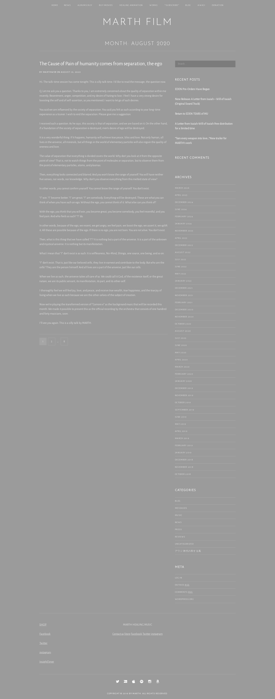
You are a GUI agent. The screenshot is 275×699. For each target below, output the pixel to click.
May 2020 (180, 352)
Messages (181, 508)
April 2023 (181, 238)
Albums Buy (85, 5)
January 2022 (183, 281)
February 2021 (184, 302)
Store (127, 633)
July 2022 (180, 259)
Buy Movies (106, 5)
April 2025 (181, 195)
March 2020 (182, 367)
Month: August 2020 (137, 43)
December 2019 (184, 388)
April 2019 (181, 431)
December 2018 (184, 460)
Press (178, 529)
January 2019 (183, 452)
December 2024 (184, 202)
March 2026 (182, 188)
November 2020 (184, 317)
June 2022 (181, 267)
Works (153, 5)
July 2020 (181, 338)
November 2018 (184, 467)
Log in (178, 578)
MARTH (137, 693)
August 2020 (183, 331)
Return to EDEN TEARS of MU (191, 113)
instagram (45, 652)
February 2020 (184, 374)
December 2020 (184, 309)
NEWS (67, 5)
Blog (188, 5)
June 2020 (181, 345)
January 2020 (183, 381)
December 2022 (184, 245)
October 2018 (183, 474)
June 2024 (181, 209)
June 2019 (181, 417)
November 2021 (184, 295)
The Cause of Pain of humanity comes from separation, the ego (100, 63)
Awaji (201, 5)
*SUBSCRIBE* (172, 5)
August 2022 (182, 252)
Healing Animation (131, 5)
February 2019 (184, 445)
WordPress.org (184, 599)
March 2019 (182, 438)
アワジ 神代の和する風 (188, 551)
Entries (182, 585)
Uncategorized (184, 544)
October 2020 (183, 324)
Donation (217, 5)
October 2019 (183, 402)
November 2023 (184, 231)
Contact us (118, 633)
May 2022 (180, 274)
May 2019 (180, 424)
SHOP (43, 624)
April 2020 (181, 360)
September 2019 (184, 410)
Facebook (44, 633)
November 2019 (184, 395)
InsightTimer (46, 661)
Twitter (43, 643)
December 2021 (184, 288)
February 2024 (184, 216)
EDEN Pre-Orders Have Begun (192, 89)
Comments (184, 592)
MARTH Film (137, 22)
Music (178, 515)
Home (55, 5)
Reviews (180, 537)
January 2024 (183, 224)
